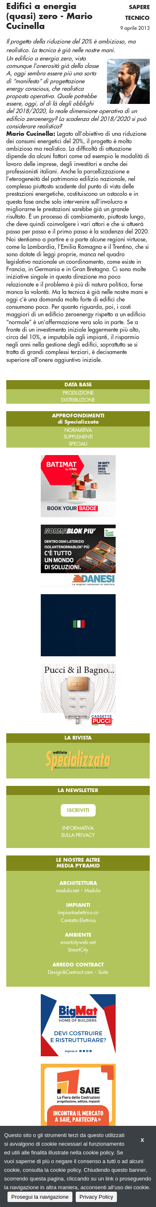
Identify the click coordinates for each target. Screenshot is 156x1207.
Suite (103, 972)
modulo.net (67, 890)
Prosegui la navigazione (40, 1197)
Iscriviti (78, 810)
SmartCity (78, 949)
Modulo (92, 890)
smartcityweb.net (78, 942)
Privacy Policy (96, 1197)
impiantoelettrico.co (78, 912)
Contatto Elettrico (78, 920)
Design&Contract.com (70, 972)
